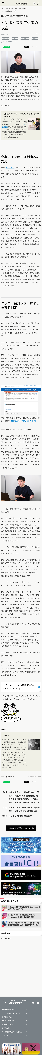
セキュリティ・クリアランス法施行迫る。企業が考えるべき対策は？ (24, 809)
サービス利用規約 (8, 1020)
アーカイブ (6, 1035)
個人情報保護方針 (8, 1009)
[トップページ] (2, 8)
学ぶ (7, 9)
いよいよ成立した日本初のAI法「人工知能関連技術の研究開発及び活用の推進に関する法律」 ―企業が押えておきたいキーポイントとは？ (24, 797)
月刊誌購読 (6, 1028)
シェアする (34, 46)
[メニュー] (3, 3)
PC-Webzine (6, 938)
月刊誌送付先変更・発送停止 (12, 1032)
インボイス (10, 167)
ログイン (38, 3)
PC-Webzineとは (8, 1024)
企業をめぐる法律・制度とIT (19, 9)
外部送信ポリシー (8, 1017)
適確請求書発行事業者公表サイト (23, 421)
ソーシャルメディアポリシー (12, 1013)
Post (26, 46)
